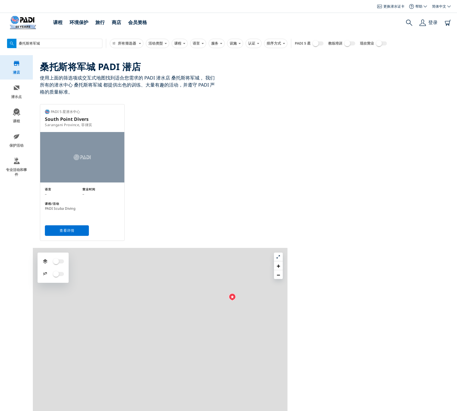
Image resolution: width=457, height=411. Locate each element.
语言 (198, 43)
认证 (253, 43)
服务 (216, 43)
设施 (235, 43)
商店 (116, 22)
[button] (328, 182)
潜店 (16, 68)
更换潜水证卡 (390, 6)
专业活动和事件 (16, 168)
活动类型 (157, 43)
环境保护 (79, 22)
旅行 (100, 22)
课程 (57, 22)
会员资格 (137, 22)
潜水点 (16, 92)
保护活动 (16, 141)
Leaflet (448, 409)
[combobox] (54, 43)
